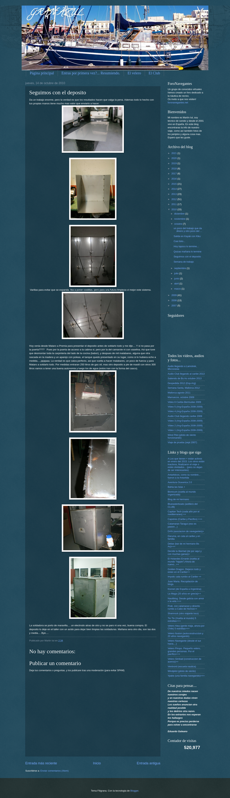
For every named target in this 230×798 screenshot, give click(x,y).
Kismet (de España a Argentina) (184, 589)
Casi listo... (179, 241)
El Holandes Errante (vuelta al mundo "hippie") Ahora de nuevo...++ (183, 561)
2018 (174, 168)
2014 (174, 188)
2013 (174, 194)
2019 (174, 163)
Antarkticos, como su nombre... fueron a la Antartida (184, 476)
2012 (174, 199)
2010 (174, 209)
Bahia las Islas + (176, 487)
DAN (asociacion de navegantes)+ (186, 531)
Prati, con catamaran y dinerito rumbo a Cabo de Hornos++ (184, 607)
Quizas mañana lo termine (187, 251)
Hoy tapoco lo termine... (186, 246)
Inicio (97, 763)
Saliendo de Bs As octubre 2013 (185, 378)
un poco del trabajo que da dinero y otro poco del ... (188, 229)
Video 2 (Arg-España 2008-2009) (185, 425)
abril (176, 283)
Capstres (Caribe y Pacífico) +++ (185, 519)
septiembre (180, 268)
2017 (174, 173)
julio (176, 273)
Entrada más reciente (41, 763)
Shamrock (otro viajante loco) (183, 613)
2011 (174, 204)
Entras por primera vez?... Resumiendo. (91, 73)
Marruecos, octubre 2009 (181, 397)
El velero (134, 73)
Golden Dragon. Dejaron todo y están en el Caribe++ (184, 570)
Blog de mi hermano (178, 499)
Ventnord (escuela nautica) (182, 666)
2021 (174, 153)
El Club (154, 73)
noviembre (180, 218)
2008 (174, 300)
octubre (178, 223)
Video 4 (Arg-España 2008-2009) (185, 411)
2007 (174, 305)
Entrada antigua (148, 763)
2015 (174, 183)
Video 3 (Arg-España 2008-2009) (185, 420)
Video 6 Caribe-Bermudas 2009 (184, 402)
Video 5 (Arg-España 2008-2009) (185, 406)
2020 (174, 158)
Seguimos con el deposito (187, 256)
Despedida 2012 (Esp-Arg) (182, 383)
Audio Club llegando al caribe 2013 (186, 373)
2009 (174, 295)
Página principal (42, 73)
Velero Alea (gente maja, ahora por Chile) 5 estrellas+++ (186, 627)
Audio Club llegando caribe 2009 (185, 416)
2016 (174, 178)
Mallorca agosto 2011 (179, 392)
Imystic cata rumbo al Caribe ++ (184, 576)
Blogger (134, 790)
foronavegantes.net (178, 102)
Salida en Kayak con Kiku (187, 236)
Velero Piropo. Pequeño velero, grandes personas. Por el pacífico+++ (184, 651)
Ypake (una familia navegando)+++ (186, 675)
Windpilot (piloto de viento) (182, 671)
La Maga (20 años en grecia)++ (184, 593)
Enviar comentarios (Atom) (54, 770)
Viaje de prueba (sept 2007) (182, 442)
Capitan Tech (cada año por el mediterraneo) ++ (183, 513)
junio (177, 278)
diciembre (179, 213)
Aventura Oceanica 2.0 (180, 482)
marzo (177, 288)
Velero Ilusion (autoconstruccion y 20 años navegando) (185, 635)
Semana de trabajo (184, 261)
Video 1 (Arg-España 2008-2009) (185, 430)
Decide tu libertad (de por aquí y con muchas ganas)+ (185, 552)
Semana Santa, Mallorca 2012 (184, 387)
